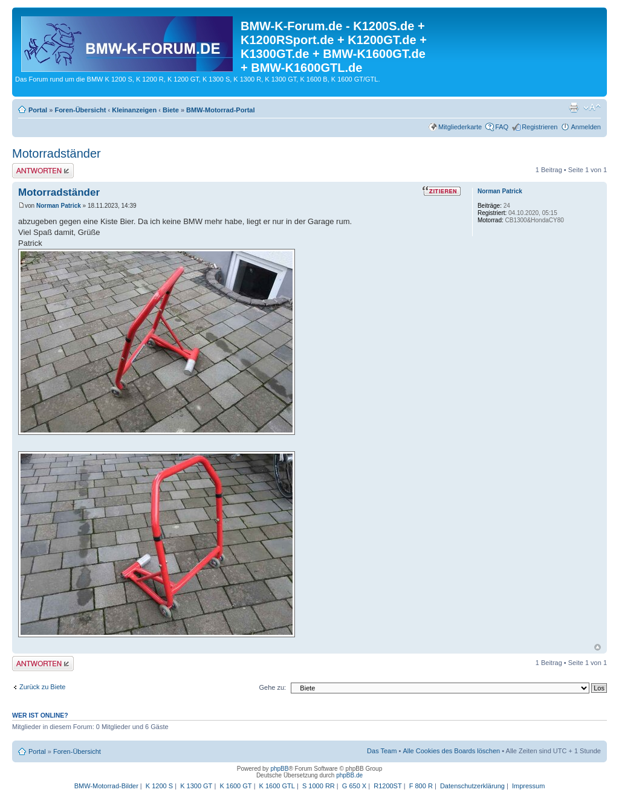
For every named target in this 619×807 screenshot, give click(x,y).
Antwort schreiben (43, 170)
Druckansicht (573, 107)
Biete (171, 110)
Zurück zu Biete (42, 686)
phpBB (279, 768)
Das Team (382, 750)
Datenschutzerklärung (472, 785)
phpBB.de (349, 775)
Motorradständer (56, 153)
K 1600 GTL (277, 785)
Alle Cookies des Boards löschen (451, 750)
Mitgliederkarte (460, 126)
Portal (37, 110)
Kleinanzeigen (134, 110)
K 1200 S (159, 785)
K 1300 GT (196, 785)
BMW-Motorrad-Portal (220, 110)
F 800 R (421, 785)
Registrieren (539, 126)
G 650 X (354, 785)
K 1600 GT (235, 785)
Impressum (528, 785)
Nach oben (597, 647)
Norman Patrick (58, 205)
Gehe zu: (272, 687)
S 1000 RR (318, 785)
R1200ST (387, 785)
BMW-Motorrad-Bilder (106, 785)
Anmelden (586, 126)
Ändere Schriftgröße (592, 107)
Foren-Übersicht (80, 110)
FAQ (501, 126)
